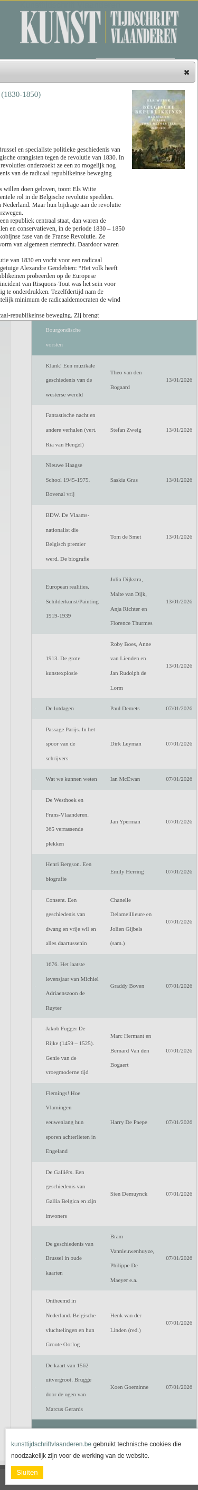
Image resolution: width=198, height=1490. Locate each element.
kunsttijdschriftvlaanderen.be (51, 1444)
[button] (186, 72)
